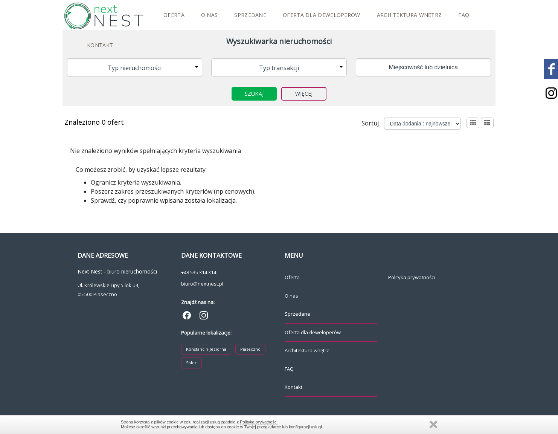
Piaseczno (250, 349)
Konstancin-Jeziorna (206, 349)
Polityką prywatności (258, 422)
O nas (209, 14)
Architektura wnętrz (409, 14)
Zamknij (433, 424)
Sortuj (370, 123)
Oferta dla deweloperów (321, 14)
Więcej (304, 93)
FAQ (463, 14)
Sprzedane (250, 14)
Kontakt (100, 45)
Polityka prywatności (411, 277)
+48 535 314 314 (198, 272)
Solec (191, 362)
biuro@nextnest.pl (202, 283)
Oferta (173, 14)
